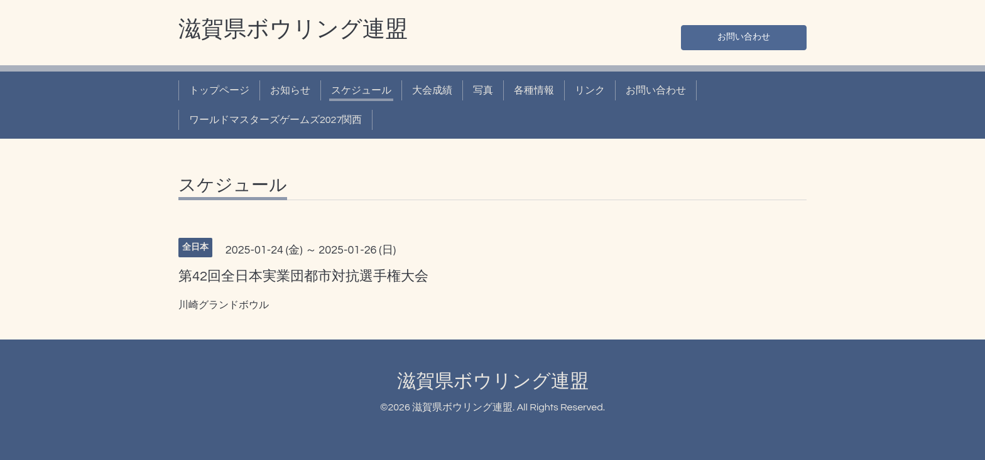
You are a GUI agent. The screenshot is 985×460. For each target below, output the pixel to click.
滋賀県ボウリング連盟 (293, 29)
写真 (483, 90)
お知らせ (290, 90)
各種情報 (534, 90)
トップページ (219, 90)
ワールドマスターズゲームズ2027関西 (275, 120)
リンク (590, 90)
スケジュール (361, 90)
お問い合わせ (744, 35)
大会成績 (432, 90)
